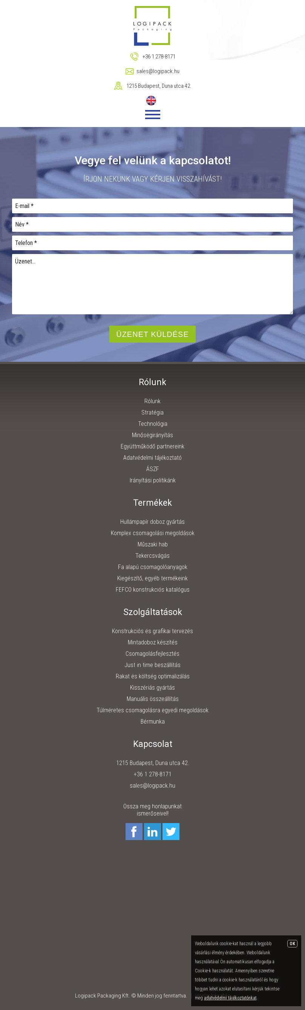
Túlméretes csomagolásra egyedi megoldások (152, 710)
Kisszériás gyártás (152, 687)
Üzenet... (152, 284)
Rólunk (152, 401)
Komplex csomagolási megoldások (153, 533)
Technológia (152, 423)
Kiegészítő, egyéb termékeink (152, 578)
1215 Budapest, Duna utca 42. (159, 86)
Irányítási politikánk (153, 480)
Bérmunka (153, 721)
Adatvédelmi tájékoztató (152, 457)
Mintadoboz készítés (153, 642)
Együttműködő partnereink (152, 446)
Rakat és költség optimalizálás (153, 676)
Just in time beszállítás (152, 665)
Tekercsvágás (152, 555)
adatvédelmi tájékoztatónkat (230, 998)
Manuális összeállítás (153, 698)
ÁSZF (152, 469)
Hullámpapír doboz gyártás (152, 521)
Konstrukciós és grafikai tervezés (152, 631)
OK (292, 943)
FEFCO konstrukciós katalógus (153, 589)
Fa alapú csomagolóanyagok (152, 567)
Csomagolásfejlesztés (152, 653)
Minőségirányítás (152, 435)
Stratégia (152, 412)
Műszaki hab (153, 544)
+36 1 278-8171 (159, 56)
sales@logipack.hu (157, 71)
